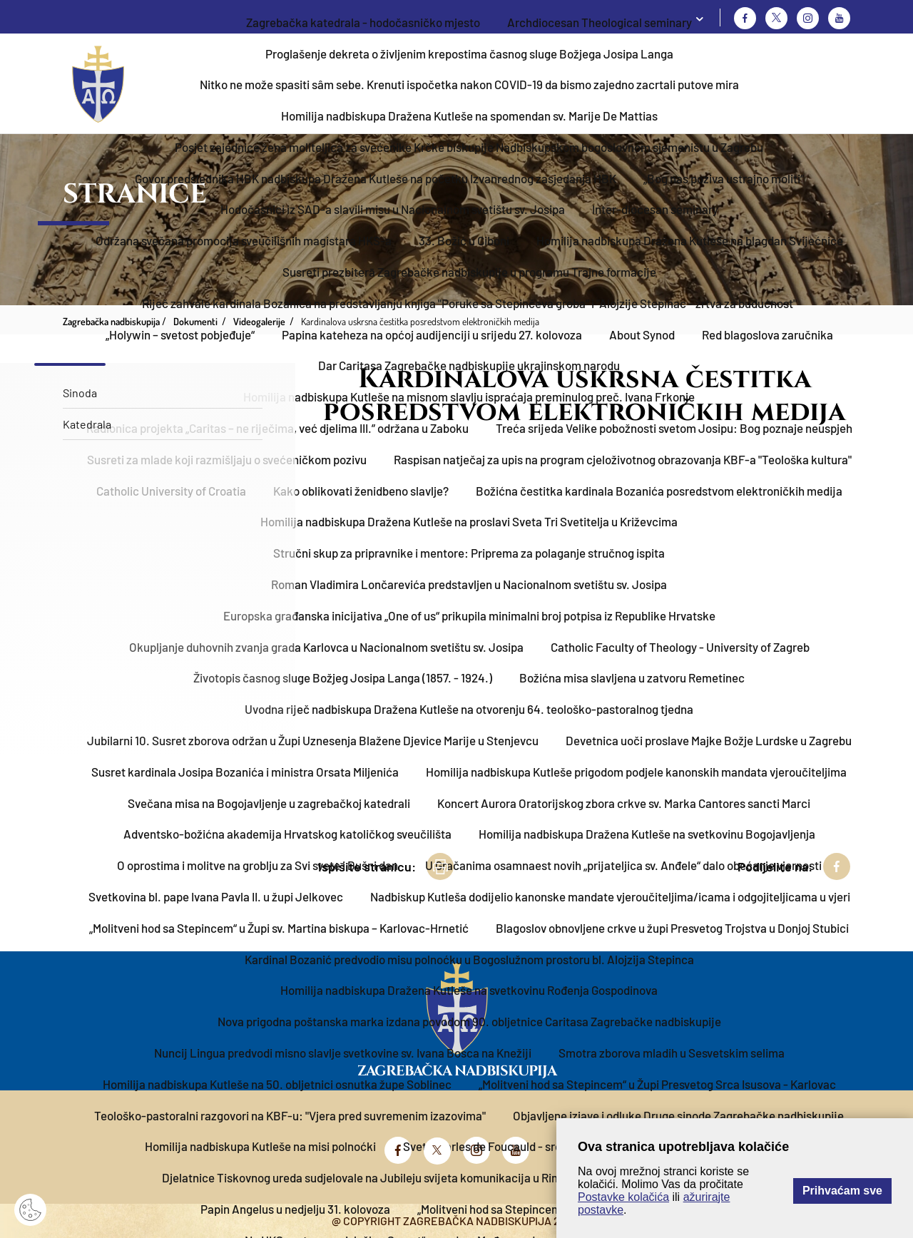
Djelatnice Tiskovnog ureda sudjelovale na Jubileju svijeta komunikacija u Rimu (365, 1177)
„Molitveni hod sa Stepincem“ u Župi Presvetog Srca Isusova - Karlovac (657, 1084)
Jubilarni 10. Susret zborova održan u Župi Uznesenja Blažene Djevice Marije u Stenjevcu (313, 740)
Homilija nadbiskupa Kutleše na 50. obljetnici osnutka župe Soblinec (277, 1084)
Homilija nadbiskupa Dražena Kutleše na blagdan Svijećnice (689, 240)
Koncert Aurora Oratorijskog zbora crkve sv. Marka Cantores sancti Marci (623, 803)
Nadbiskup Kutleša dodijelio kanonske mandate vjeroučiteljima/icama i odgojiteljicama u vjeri (610, 896)
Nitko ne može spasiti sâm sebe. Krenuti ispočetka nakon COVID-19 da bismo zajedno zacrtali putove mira (469, 84)
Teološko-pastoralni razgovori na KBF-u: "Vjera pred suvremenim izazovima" (290, 1115)
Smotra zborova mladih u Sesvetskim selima (671, 1052)
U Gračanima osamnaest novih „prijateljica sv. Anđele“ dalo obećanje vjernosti (623, 865)
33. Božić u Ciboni (464, 240)
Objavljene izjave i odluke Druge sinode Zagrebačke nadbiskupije (678, 1115)
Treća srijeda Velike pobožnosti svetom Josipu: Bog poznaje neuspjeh (674, 428)
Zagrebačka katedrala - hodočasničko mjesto (363, 22)
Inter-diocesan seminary (655, 209)
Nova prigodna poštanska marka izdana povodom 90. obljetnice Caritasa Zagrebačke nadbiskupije (469, 1021)
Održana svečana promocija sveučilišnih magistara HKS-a (244, 240)
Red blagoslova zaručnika (767, 334)
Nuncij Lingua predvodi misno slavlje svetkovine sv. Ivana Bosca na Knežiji (342, 1052)
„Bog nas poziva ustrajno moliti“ (723, 178)
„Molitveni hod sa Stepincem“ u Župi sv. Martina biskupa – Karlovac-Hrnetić (279, 928)
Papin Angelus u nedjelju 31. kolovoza (295, 1209)
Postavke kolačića (623, 1197)
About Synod (642, 334)
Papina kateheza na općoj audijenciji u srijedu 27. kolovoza (432, 334)
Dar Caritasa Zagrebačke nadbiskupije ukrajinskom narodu (469, 365)
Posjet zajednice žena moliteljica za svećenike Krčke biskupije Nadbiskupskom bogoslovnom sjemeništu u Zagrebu (469, 147)
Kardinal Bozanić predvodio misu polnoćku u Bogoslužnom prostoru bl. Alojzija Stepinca (469, 959)
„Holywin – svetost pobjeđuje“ (180, 334)
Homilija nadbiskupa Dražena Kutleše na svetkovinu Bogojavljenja (647, 834)
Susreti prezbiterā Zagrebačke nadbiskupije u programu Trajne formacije (469, 272)
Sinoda (80, 392)
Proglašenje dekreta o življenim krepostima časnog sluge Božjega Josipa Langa (469, 53)
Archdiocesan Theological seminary (599, 22)
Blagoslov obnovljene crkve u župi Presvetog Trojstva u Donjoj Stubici (672, 928)
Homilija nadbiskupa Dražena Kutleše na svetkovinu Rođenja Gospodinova (469, 990)
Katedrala (87, 424)
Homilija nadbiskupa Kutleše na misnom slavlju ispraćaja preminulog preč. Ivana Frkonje (469, 396)
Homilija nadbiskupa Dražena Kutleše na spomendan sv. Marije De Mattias (469, 115)
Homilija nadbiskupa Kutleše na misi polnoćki (260, 1146)
